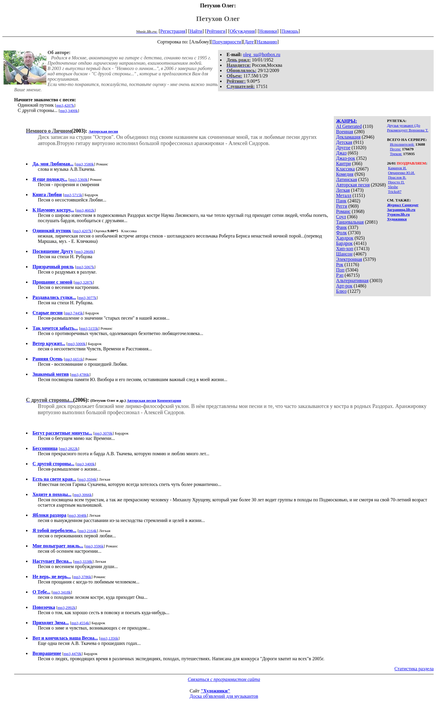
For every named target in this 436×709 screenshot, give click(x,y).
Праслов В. (397, 177)
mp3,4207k (65, 105)
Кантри (343, 163)
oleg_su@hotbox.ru (261, 54)
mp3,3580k (85, 164)
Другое (343, 147)
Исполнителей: (402, 144)
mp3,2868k (84, 251)
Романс (343, 211)
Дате (249, 41)
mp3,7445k (74, 313)
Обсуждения (242, 31)
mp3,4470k (72, 653)
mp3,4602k (85, 210)
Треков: (396, 154)
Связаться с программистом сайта (224, 679)
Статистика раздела (414, 668)
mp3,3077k (87, 297)
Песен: (395, 149)
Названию (267, 41)
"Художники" (215, 690)
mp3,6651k (74, 359)
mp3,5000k (76, 344)
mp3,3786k (82, 577)
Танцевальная (350, 222)
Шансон (344, 253)
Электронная (349, 259)
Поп (340, 269)
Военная (344, 131)
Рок (339, 264)
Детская (344, 142)
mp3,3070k (103, 433)
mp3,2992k (66, 607)
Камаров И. (397, 168)
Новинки (268, 31)
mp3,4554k (80, 623)
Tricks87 (394, 191)
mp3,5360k (78, 179)
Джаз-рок (345, 158)
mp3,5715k (73, 195)
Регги (341, 206)
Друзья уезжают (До (403, 125)
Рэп (340, 275)
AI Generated (349, 126)
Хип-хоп (344, 248)
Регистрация (173, 31)
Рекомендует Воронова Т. (407, 130)
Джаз (341, 152)
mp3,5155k (89, 328)
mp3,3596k (94, 546)
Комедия (345, 174)
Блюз (341, 291)
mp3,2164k (88, 531)
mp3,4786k (80, 374)
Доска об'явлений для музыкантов (224, 696)
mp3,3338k (83, 561)
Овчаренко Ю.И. (401, 172)
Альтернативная (352, 280)
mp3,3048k (78, 515)
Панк (341, 200)
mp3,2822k (69, 448)
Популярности (226, 41)
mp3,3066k (83, 494)
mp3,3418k (62, 592)
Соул (341, 216)
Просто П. (396, 182)
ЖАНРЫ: (346, 120)
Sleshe (393, 187)
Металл (344, 195)
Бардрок (344, 243)
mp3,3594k (87, 479)
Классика (345, 168)
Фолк (341, 232)
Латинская (346, 179)
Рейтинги (215, 31)
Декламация (348, 136)
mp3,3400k (69, 110)
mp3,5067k (85, 267)
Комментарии (169, 400)
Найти (196, 31)
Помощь (290, 31)
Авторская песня (353, 184)
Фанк (341, 227)
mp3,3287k (84, 282)
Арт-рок (344, 285)
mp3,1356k (109, 638)
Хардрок (344, 237)
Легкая (343, 190)
